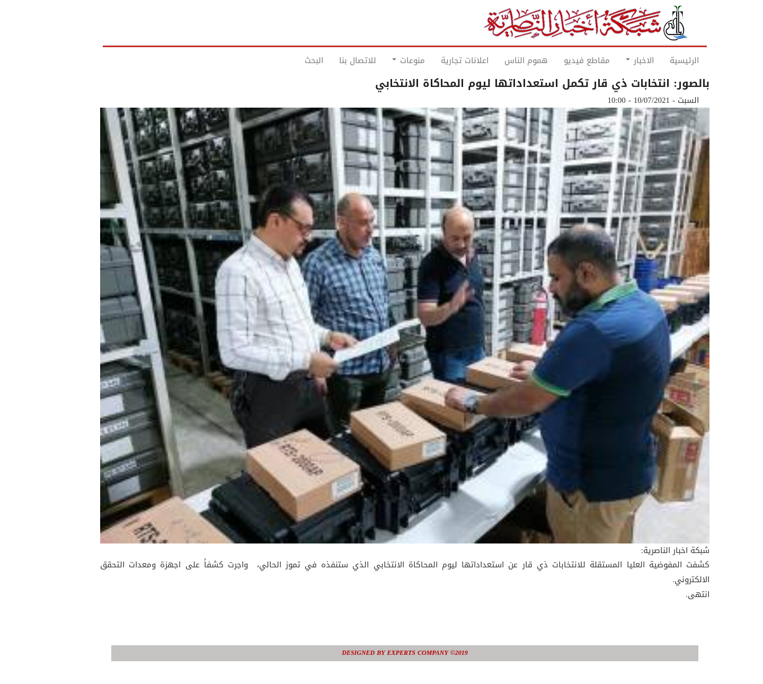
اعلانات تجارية (441, 60)
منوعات (385, 60)
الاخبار (616, 60)
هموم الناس (503, 60)
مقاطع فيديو (563, 60)
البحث (290, 60)
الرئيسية (661, 60)
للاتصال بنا (334, 60)
